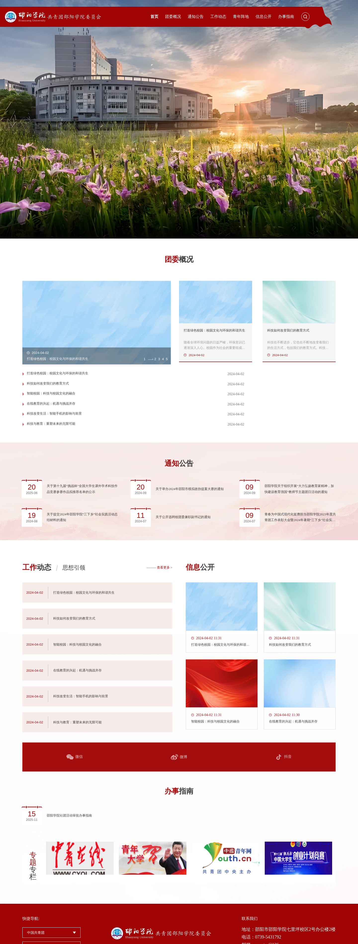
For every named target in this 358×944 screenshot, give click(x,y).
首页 (154, 16)
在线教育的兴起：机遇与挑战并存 (218, 411)
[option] (179, 119)
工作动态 (218, 16)
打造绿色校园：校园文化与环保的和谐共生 (60, 401)
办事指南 (286, 16)
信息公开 (263, 16)
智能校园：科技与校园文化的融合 (53, 411)
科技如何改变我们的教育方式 (214, 401)
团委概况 (173, 16)
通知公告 (196, 16)
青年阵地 (241, 16)
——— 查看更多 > (159, 697)
